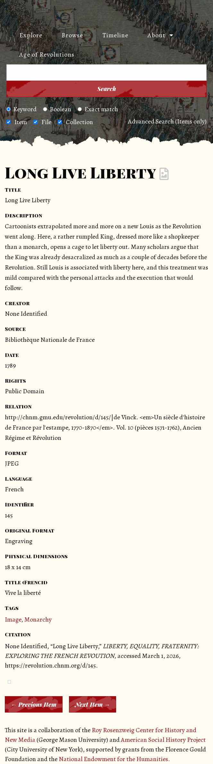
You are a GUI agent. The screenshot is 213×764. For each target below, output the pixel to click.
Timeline (115, 35)
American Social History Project (163, 739)
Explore (30, 35)
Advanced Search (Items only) (167, 121)
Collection (79, 122)
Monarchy (38, 619)
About (156, 35)
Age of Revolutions (46, 54)
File (46, 122)
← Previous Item (33, 704)
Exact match (98, 109)
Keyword (21, 109)
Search (106, 89)
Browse (72, 35)
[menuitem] (27, 35)
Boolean (57, 109)
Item (20, 122)
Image (13, 619)
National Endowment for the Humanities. (114, 759)
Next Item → (92, 704)
